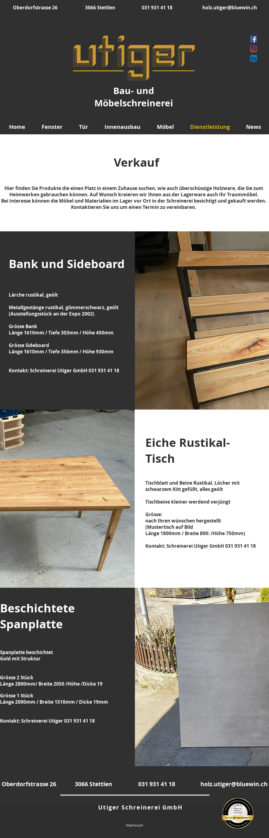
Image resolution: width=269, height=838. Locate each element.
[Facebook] (253, 39)
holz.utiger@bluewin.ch (229, 7)
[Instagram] (253, 48)
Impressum (134, 825)
